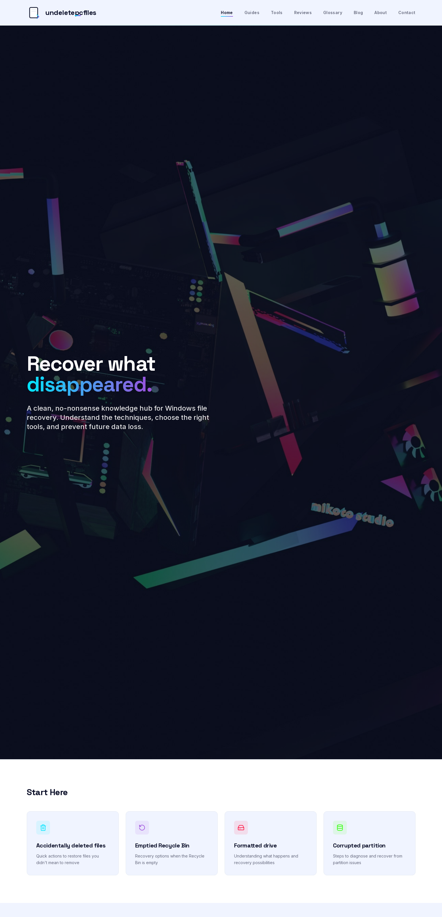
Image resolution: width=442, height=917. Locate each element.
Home (227, 13)
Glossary (332, 12)
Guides (251, 12)
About (380, 12)
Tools (277, 12)
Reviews (303, 12)
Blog (358, 12)
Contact (406, 12)
